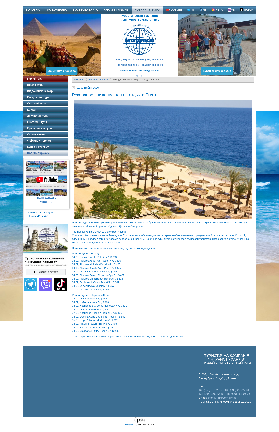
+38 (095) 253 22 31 (127, 65)
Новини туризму (98, 79)
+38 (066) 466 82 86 (151, 59)
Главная (79, 79)
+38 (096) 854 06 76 (151, 65)
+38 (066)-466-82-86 (211, 393)
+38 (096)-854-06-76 (237, 393)
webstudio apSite (146, 424)
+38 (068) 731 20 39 (127, 59)
